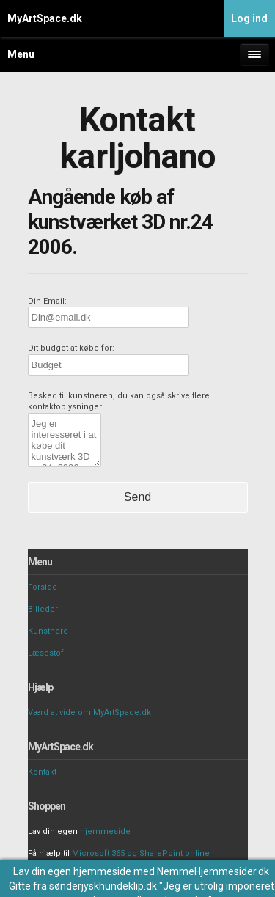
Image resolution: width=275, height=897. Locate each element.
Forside (42, 587)
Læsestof (46, 653)
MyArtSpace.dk (44, 18)
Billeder (43, 609)
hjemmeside (105, 831)
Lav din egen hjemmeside (72, 871)
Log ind (249, 18)
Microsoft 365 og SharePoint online (141, 853)
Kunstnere (48, 631)
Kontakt (42, 772)
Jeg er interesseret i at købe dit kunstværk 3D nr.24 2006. (64, 440)
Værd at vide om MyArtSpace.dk (89, 712)
